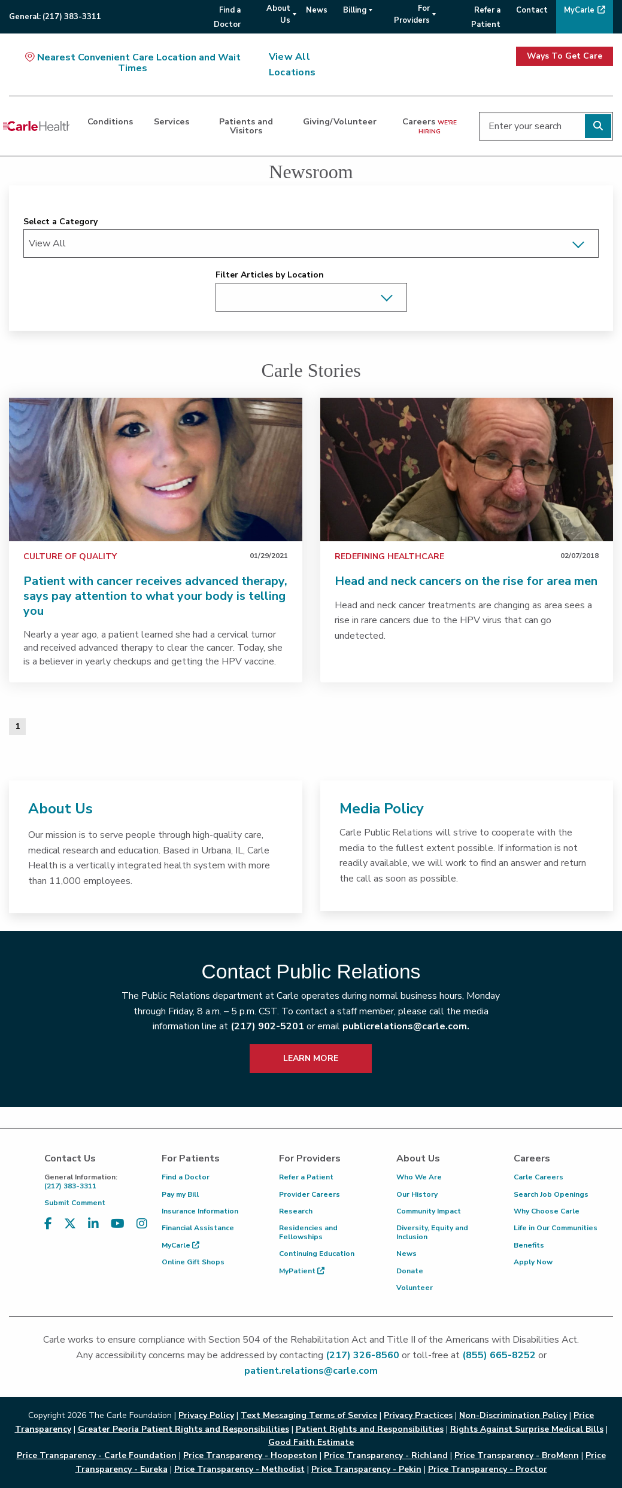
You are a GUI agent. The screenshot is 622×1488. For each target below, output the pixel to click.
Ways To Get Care (564, 56)
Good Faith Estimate (311, 1442)
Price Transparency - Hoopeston (250, 1455)
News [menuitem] (316, 10)
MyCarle (180, 1245)
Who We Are (419, 1177)
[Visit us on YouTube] (118, 1224)
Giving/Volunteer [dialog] (340, 121)
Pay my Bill (180, 1194)
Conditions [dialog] (110, 121)
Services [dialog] (171, 121)
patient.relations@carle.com (311, 1370)
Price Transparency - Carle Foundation (97, 1455)
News (406, 1253)
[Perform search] (598, 126)
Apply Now (533, 1262)
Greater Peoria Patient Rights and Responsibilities (183, 1429)
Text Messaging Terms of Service (309, 1415)
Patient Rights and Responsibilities (370, 1429)
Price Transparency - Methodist (239, 1469)
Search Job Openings (551, 1194)
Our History (417, 1194)
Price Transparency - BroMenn (516, 1455)
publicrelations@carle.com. (405, 1026)
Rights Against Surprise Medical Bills (526, 1429)
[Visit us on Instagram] (141, 1224)
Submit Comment (74, 1203)
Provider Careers (309, 1194)
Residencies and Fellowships (308, 1232)
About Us (60, 808)
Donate (409, 1271)
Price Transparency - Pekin (366, 1469)
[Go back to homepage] (36, 126)
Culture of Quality (70, 556)
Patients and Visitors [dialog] (246, 125)
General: (55, 16)
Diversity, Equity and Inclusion (432, 1232)
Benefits (529, 1245)
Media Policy (381, 808)
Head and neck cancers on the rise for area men (466, 581)
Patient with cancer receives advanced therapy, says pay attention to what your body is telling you (155, 596)
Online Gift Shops (193, 1262)
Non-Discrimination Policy (513, 1415)
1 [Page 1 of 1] (17, 726)
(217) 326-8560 (362, 1355)
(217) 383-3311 (94, 1181)
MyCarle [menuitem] (579, 10)
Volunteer (414, 1287)
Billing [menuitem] (354, 10)
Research (295, 1211)
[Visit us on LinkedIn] (93, 1224)
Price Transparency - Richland (386, 1455)
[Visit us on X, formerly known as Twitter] (70, 1224)
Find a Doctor (186, 1177)
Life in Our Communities (555, 1228)
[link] (155, 469)
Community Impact (428, 1211)
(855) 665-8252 (499, 1355)
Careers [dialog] (429, 125)
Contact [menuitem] (532, 10)
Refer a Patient (306, 1177)
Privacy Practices (418, 1415)
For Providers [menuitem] (412, 14)
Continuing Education (316, 1253)
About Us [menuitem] (278, 14)
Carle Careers (538, 1177)
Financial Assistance (198, 1228)
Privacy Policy (206, 1415)
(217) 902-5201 (267, 1026)
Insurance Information (200, 1211)
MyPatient (301, 1271)
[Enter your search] (546, 126)
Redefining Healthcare (389, 556)
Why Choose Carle (546, 1211)
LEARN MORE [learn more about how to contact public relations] (310, 1058)
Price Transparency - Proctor (487, 1469)
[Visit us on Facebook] (48, 1224)
